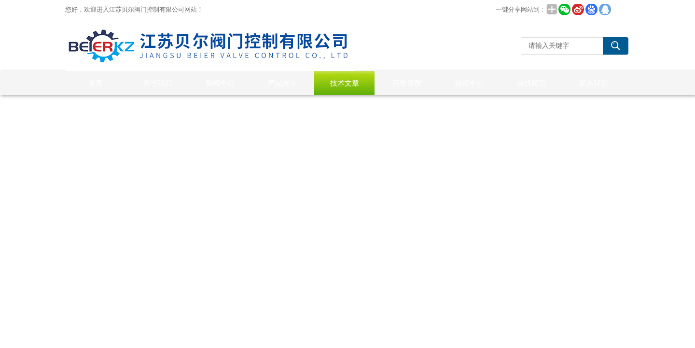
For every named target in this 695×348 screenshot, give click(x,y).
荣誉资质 (406, 83)
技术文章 (344, 83)
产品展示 (282, 83)
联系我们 (593, 83)
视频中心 (469, 83)
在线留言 (531, 83)
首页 (95, 83)
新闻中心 (220, 83)
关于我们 (157, 83)
